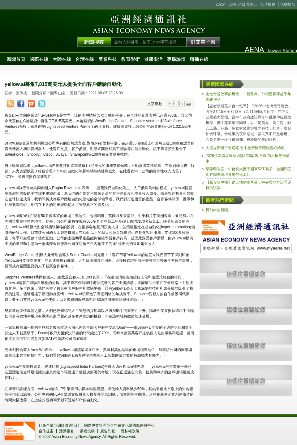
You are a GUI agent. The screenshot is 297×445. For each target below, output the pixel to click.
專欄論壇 (176, 59)
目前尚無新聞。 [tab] (219, 210)
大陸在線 (62, 59)
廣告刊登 (107, 431)
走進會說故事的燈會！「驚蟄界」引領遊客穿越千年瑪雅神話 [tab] (248, 97)
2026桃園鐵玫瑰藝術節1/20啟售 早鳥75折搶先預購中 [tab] (248, 158)
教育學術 (130, 59)
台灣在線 (84, 59)
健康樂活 (153, 59)
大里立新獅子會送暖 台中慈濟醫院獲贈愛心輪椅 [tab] (245, 148)
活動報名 (287, 4)
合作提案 (267, 4)
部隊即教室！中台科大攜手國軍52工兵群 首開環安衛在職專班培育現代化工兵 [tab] (248, 172)
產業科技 (107, 59)
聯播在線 (199, 59)
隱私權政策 (130, 431)
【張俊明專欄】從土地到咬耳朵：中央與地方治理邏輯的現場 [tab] (248, 185)
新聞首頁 (16, 59)
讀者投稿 (87, 431)
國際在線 (39, 59)
